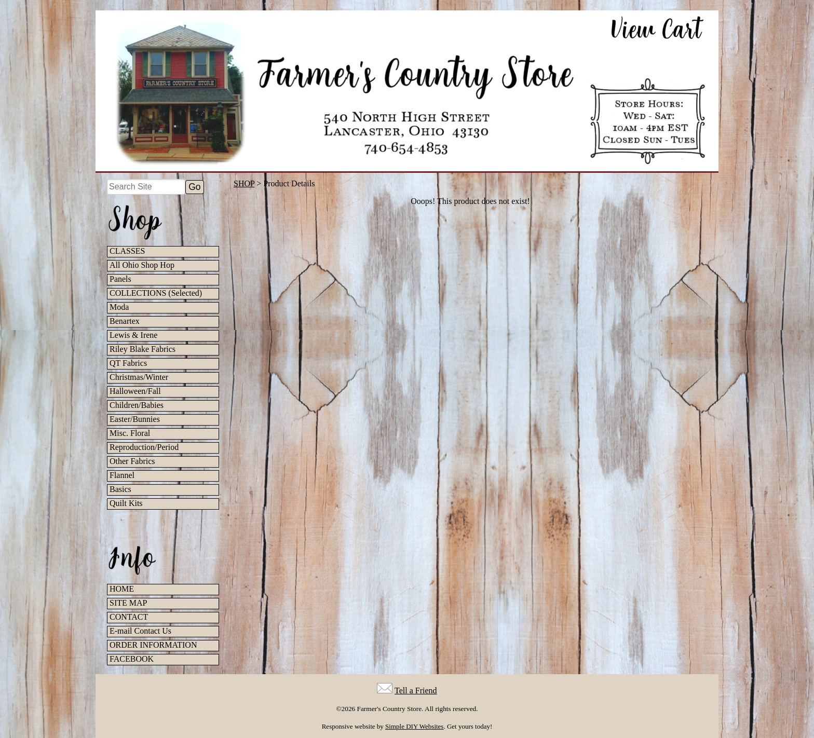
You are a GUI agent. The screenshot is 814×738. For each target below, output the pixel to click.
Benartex (125, 321)
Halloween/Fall (135, 391)
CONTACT (129, 616)
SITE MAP (128, 602)
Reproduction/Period (144, 447)
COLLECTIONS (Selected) (156, 293)
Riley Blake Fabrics (142, 349)
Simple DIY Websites (414, 726)
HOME (122, 588)
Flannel (122, 475)
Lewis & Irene (133, 335)
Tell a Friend (416, 690)
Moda (119, 307)
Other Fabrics (132, 461)
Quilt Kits (126, 503)
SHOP (244, 183)
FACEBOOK (132, 658)
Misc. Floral (130, 433)
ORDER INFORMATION (153, 644)
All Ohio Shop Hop (142, 265)
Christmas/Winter (139, 377)
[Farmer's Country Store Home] (407, 91)
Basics (120, 489)
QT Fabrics (128, 363)
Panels (120, 279)
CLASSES (127, 251)
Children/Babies (137, 405)
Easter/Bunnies (135, 419)
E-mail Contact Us (140, 630)
